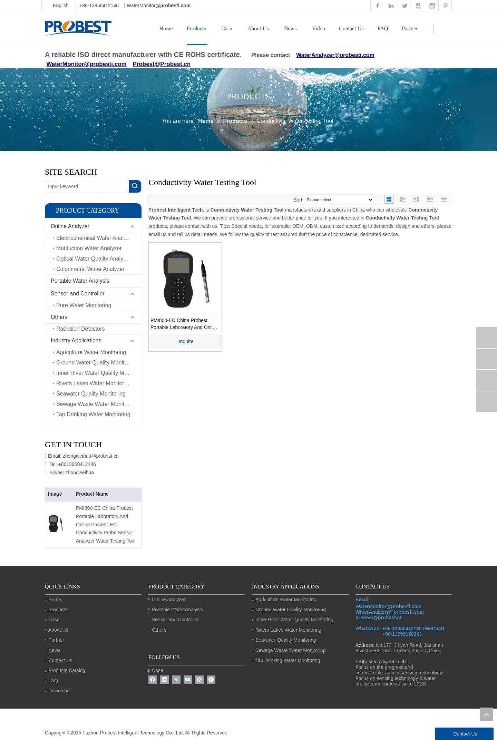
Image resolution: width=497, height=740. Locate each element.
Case (226, 28)
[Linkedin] (164, 679)
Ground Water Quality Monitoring (96, 363)
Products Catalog (66, 670)
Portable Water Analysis (80, 281)
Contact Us (351, 28)
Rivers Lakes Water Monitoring (93, 383)
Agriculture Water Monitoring (91, 352)
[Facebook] (152, 679)
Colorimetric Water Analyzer (90, 269)
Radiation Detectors (80, 329)
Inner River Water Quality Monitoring (98, 373)
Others (59, 317)
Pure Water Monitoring (83, 305)
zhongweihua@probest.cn (91, 456)
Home (166, 28)
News (290, 28)
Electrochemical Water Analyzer (95, 238)
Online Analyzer (70, 226)
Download (59, 690)
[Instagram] (199, 679)
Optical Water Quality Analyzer (93, 259)
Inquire (186, 341)
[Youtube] (188, 679)
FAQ (383, 28)
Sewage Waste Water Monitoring (96, 404)
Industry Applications (76, 340)
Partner (410, 28)
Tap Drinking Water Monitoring (93, 414)
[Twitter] (176, 679)
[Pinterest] (211, 679)
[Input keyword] (87, 186)
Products (196, 28)
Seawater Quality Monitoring (91, 394)
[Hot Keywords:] (135, 186)
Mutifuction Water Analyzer (89, 248)
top (486, 714)
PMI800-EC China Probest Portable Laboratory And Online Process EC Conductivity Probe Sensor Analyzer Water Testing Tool (106, 524)
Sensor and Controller (78, 293)
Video (318, 28)
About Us (258, 28)
